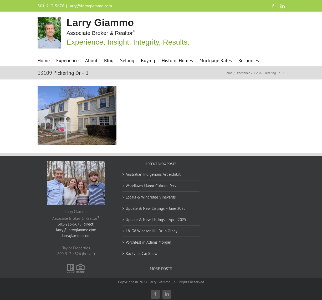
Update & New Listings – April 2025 (156, 219)
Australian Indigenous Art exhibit (153, 174)
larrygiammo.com (76, 235)
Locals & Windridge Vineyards (151, 197)
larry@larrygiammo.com (90, 5)
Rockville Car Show (141, 253)
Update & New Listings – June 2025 (156, 208)
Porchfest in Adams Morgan (148, 242)
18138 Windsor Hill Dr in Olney (151, 230)
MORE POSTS (161, 268)
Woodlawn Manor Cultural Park (151, 185)
